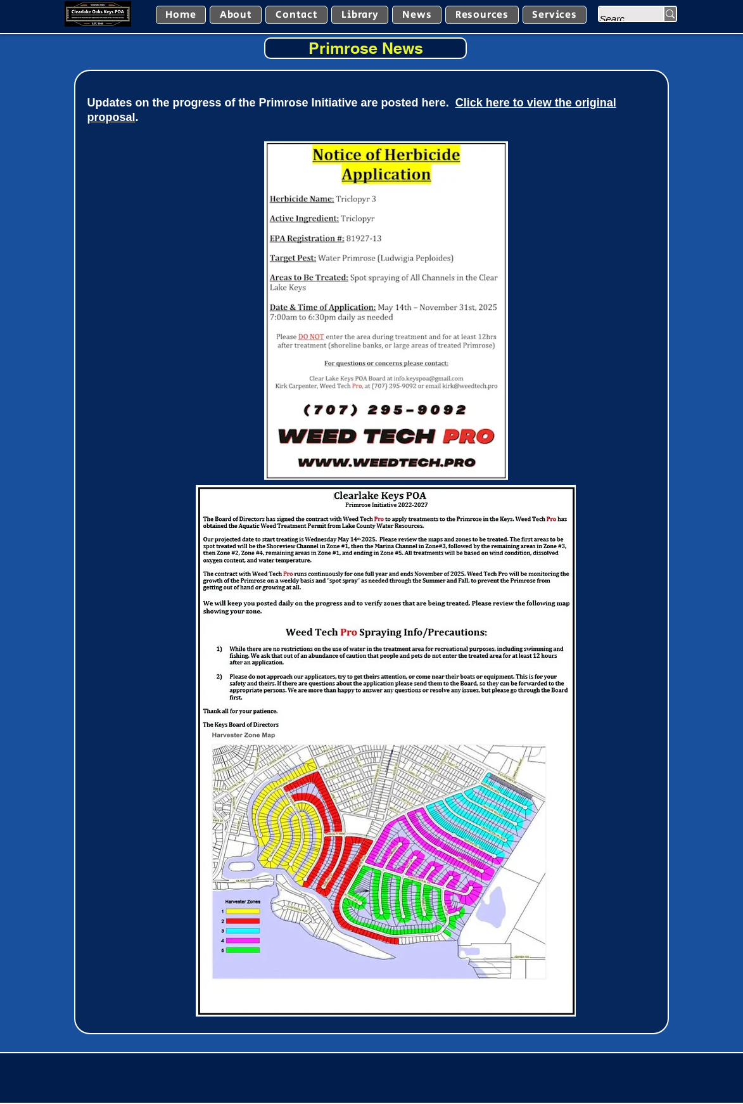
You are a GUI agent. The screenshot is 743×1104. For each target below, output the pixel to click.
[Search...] (618, 18)
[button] (359, 15)
